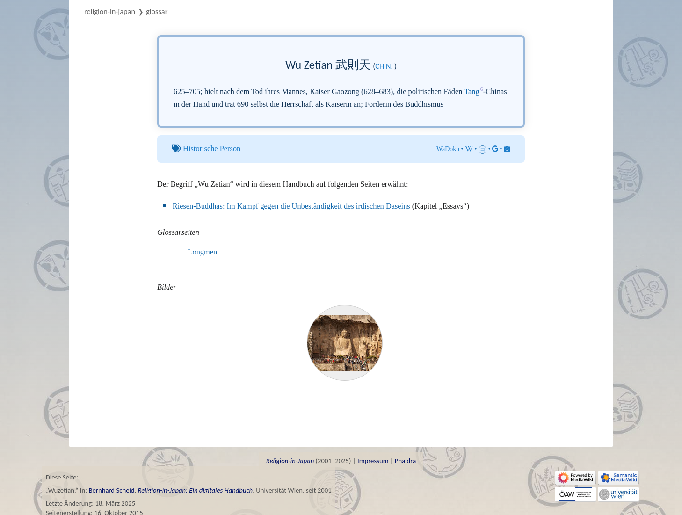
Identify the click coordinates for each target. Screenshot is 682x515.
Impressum (372, 461)
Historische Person (211, 148)
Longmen (203, 251)
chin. (383, 66)
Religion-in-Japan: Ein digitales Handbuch (195, 490)
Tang (471, 91)
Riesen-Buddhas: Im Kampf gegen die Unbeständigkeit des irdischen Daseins (291, 206)
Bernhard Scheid (111, 490)
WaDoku (447, 148)
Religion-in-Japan (109, 11)
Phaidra (405, 461)
